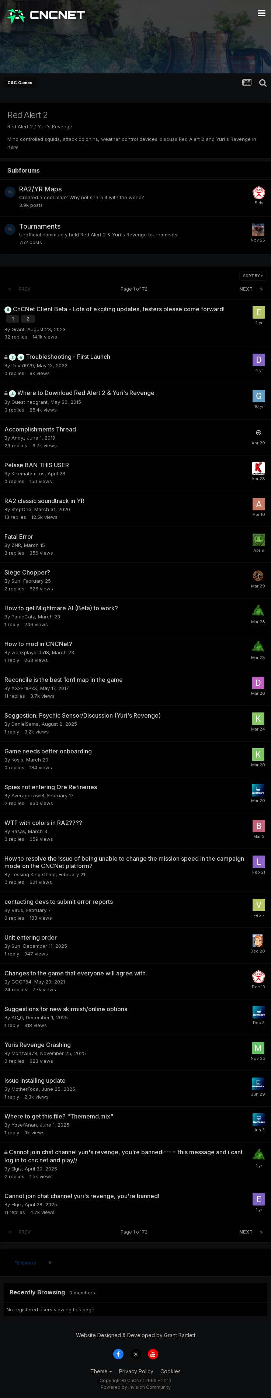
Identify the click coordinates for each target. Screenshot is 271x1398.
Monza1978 (24, 1053)
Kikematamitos (28, 473)
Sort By (253, 276)
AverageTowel (27, 795)
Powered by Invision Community (136, 1387)
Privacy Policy (136, 1371)
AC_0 (17, 1017)
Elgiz (16, 1169)
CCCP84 (21, 982)
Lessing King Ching (33, 874)
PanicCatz (23, 617)
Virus (17, 910)
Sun (15, 581)
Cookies (170, 1371)
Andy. (17, 438)
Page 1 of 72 (135, 289)
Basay (18, 831)
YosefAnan (24, 1125)
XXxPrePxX (24, 688)
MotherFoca (25, 1089)
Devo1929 (22, 365)
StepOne (21, 509)
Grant (17, 329)
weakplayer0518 (30, 652)
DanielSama (25, 724)
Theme (101, 1371)
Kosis (17, 760)
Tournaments (40, 226)
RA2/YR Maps (40, 189)
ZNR (16, 545)
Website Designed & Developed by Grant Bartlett (135, 1335)
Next (246, 289)
